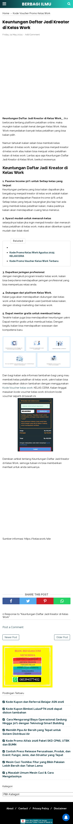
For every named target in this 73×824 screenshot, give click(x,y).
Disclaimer (60, 808)
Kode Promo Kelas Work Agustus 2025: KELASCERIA (32, 254)
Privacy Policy (41, 808)
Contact (23, 808)
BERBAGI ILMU (36, 4)
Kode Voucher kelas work (17, 387)
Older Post (62, 637)
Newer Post (11, 637)
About (10, 808)
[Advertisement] (36, 76)
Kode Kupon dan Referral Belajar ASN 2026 (35, 701)
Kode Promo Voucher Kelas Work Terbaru (34, 261)
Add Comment (32, 34)
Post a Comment (13, 627)
